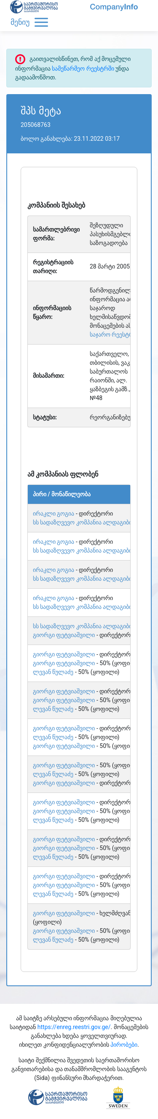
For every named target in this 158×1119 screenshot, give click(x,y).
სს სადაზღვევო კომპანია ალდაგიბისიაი (88, 522)
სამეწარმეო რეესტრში (83, 68)
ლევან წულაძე (53, 672)
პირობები (123, 1044)
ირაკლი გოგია (53, 513)
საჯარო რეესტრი (113, 334)
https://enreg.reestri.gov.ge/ (74, 1027)
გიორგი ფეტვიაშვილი (64, 635)
